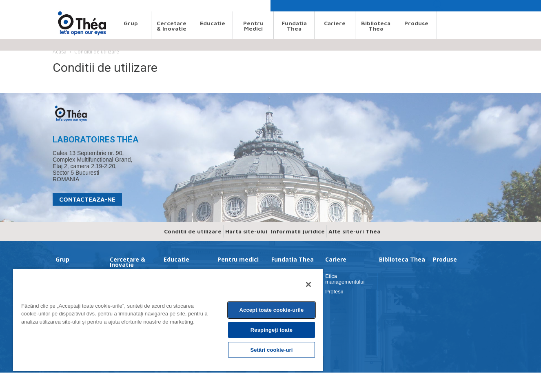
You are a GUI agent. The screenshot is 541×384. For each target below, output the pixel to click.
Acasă (60, 51)
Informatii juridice (298, 231)
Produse (416, 23)
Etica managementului (344, 279)
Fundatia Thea (294, 26)
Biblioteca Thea (375, 26)
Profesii (334, 292)
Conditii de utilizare (193, 231)
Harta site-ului (246, 231)
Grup (131, 23)
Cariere (335, 23)
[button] (438, 7)
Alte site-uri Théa (354, 231)
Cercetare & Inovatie (171, 26)
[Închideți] (308, 284)
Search (60, 5)
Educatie (212, 23)
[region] (168, 319)
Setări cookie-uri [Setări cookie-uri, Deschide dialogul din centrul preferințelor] (271, 350)
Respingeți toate (272, 330)
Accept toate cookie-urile (271, 310)
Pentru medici (253, 26)
